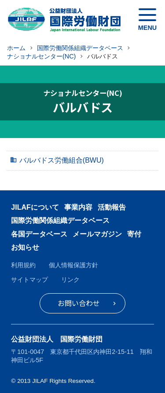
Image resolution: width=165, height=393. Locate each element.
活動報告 (112, 207)
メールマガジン (97, 234)
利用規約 (23, 265)
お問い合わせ (79, 303)
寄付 (134, 234)
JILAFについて (35, 207)
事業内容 (78, 207)
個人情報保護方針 (73, 265)
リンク (70, 279)
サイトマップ (29, 279)
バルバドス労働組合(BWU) (61, 160)
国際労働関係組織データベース (60, 220)
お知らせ (25, 247)
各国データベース (39, 234)
